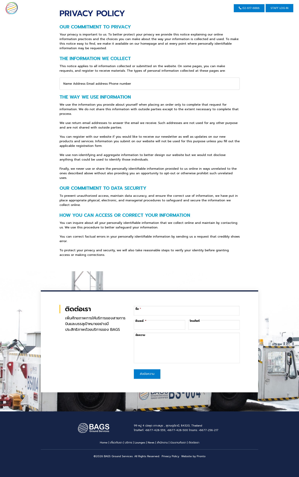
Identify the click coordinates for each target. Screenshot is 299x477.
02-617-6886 (249, 8)
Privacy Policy (170, 456)
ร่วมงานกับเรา (178, 442)
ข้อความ (140, 335)
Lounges (140, 442)
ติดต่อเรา (186, 8)
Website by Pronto (193, 456)
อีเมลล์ (140, 321)
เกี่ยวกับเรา (98, 8)
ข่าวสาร (142, 8)
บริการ (121, 8)
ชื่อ (137, 309)
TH (222, 8)
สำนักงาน (162, 8)
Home (77, 8)
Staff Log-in (279, 8)
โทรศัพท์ (195, 321)
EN (214, 8)
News (151, 442)
